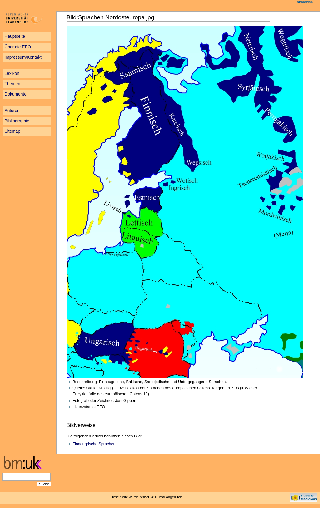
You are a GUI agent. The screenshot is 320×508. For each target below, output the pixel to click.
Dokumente (15, 94)
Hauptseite (14, 36)
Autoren (11, 110)
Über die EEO (17, 47)
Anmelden (305, 2)
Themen (12, 83)
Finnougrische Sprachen (94, 444)
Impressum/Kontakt (22, 57)
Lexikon (11, 73)
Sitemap (12, 131)
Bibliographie (16, 121)
